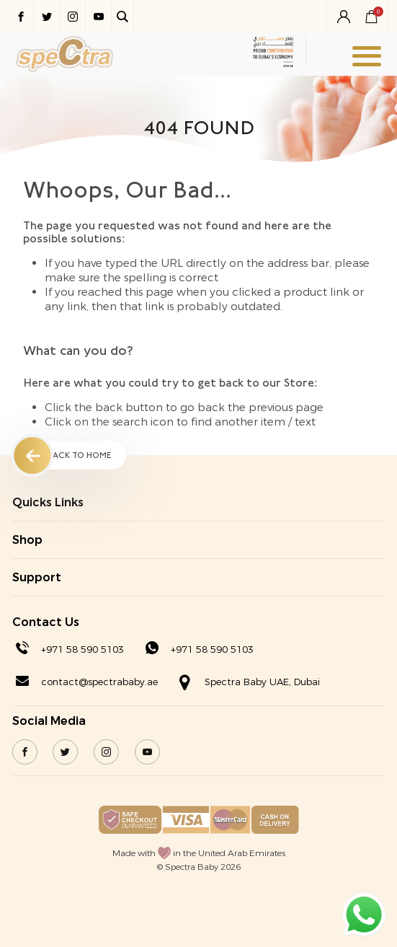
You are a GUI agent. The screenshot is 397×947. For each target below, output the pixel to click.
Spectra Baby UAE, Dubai (262, 682)
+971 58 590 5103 (82, 649)
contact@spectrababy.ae (99, 682)
